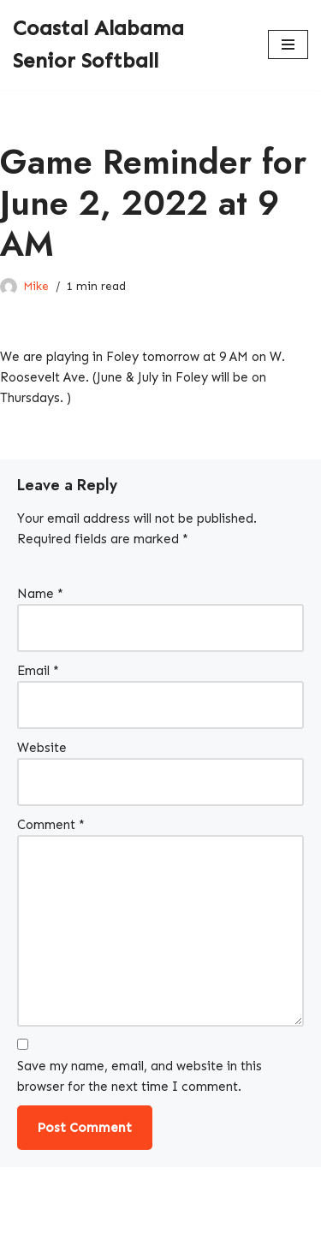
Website (42, 747)
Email (38, 670)
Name (40, 593)
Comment (51, 824)
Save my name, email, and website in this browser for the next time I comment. (139, 1076)
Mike (36, 286)
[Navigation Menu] (288, 44)
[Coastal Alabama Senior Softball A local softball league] (127, 45)
